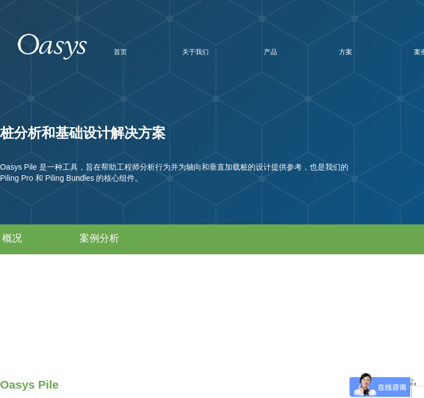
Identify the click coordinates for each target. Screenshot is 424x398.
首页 (120, 52)
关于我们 (195, 52)
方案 (345, 52)
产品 (270, 52)
